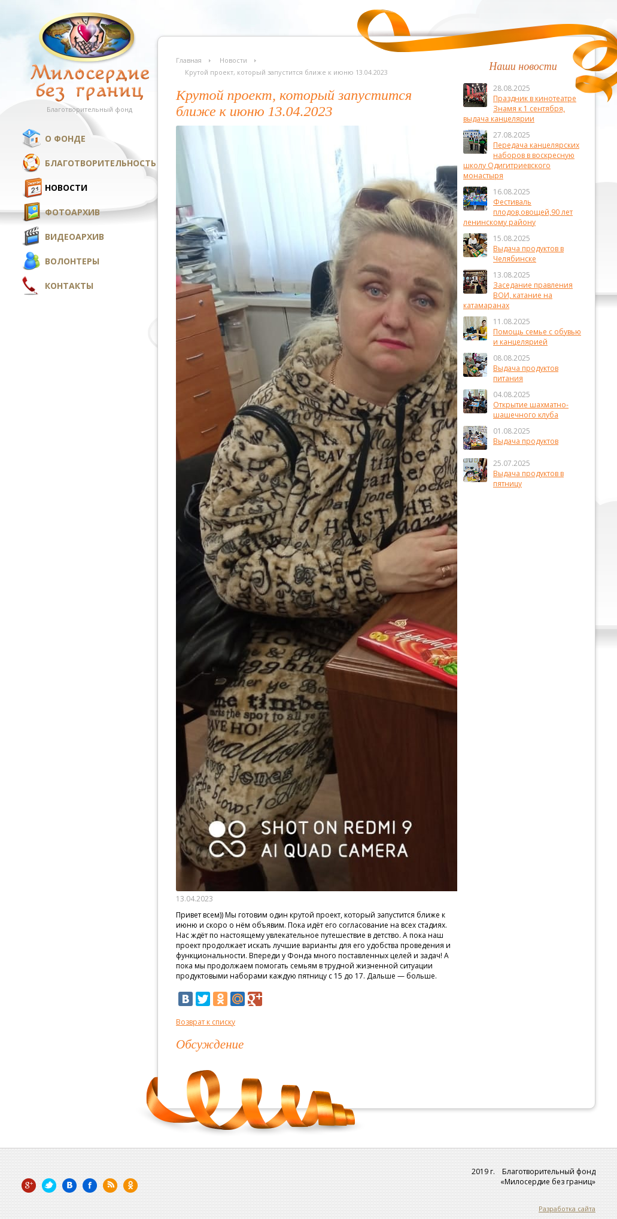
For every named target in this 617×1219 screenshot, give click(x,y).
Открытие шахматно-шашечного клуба (531, 410)
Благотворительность (100, 163)
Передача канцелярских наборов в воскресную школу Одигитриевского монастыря (521, 160)
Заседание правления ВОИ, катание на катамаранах (518, 295)
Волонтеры (72, 261)
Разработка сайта (567, 1208)
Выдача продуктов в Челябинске (528, 253)
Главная (189, 60)
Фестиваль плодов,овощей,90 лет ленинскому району (518, 212)
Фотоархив (72, 212)
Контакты (69, 285)
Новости (66, 187)
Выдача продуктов (525, 441)
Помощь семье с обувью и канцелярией (537, 337)
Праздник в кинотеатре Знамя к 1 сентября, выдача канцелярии (519, 108)
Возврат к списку (205, 1022)
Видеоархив (74, 236)
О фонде (65, 138)
